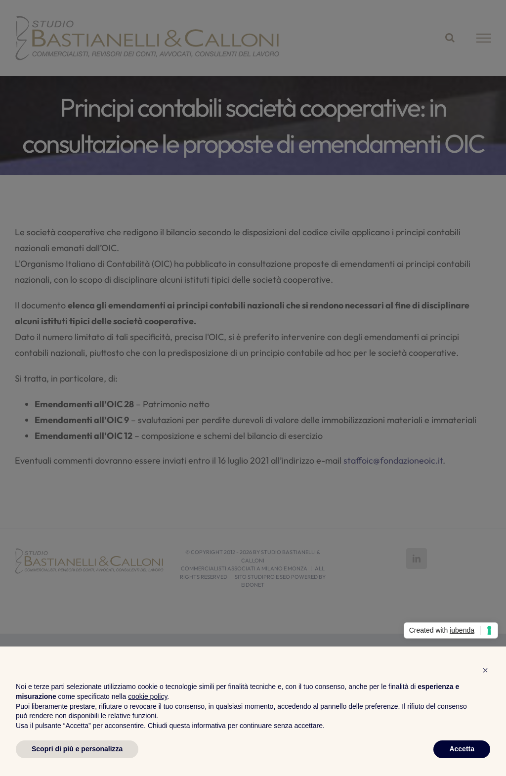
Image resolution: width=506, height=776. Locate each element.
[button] (485, 670)
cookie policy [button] (147, 696)
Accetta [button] (461, 749)
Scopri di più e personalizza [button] (77, 749)
